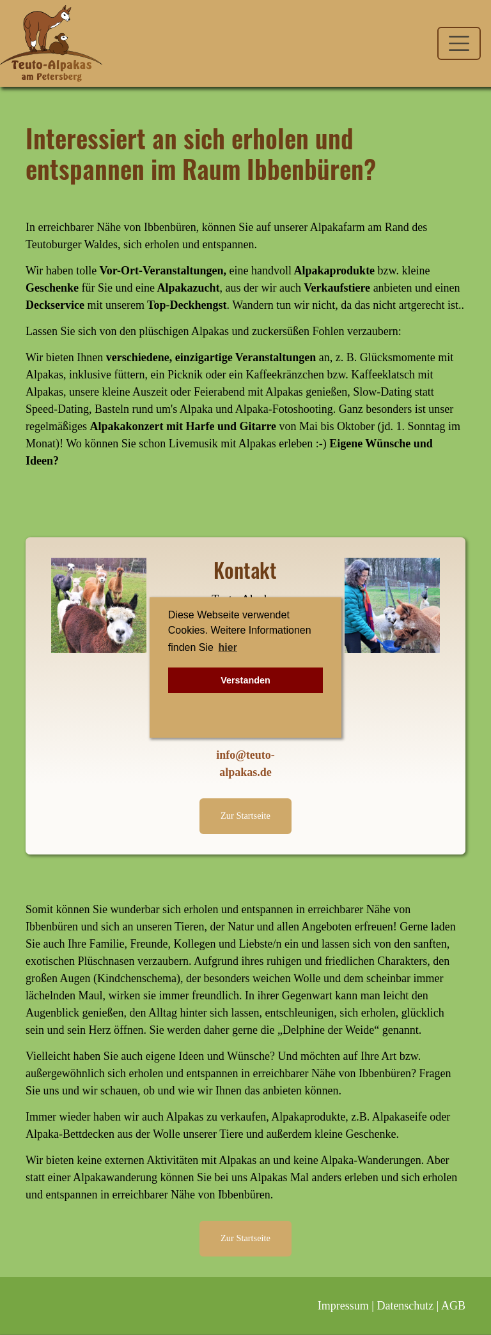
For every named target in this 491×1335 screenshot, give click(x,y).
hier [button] (228, 647)
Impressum (343, 1305)
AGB (453, 1305)
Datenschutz (405, 1305)
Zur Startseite (245, 815)
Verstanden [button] (245, 680)
